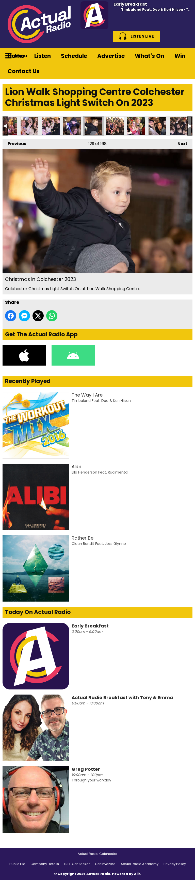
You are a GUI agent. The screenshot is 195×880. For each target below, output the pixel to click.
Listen (42, 56)
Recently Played (28, 381)
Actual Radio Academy (139, 863)
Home (16, 56)
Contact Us (24, 71)
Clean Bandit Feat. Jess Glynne (99, 543)
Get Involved (105, 863)
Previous (14, 143)
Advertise (111, 56)
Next (179, 143)
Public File (17, 863)
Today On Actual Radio (38, 612)
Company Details (44, 863)
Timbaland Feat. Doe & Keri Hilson (152, 9)
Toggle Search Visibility (184, 56)
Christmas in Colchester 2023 (29, 126)
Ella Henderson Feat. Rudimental (100, 472)
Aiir (137, 873)
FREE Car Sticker (77, 863)
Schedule (74, 56)
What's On (149, 56)
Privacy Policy (175, 863)
